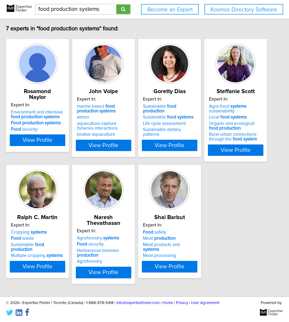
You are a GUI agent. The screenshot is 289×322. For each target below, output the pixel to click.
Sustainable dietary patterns (216, 125)
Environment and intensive (62, 109)
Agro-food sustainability (63, 227)
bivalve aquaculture (129, 134)
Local (49, 233)
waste (121, 233)
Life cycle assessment (210, 118)
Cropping (128, 227)
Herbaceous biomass (221, 240)
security (44, 123)
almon (116, 117)
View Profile (64, 145)
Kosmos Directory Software (244, 9)
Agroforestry (210, 227)
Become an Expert (170, 9)
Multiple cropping (136, 246)
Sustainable (217, 106)
